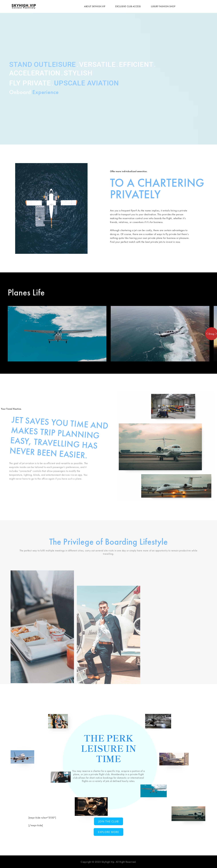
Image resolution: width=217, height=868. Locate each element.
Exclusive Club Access (128, 6)
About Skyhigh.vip (94, 6)
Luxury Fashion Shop (163, 6)
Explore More (108, 832)
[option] (57, 372)
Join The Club (108, 821)
